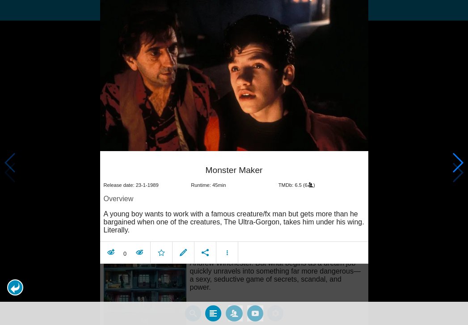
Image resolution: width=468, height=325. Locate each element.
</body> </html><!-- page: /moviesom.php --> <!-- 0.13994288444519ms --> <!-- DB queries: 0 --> (234, 162)
